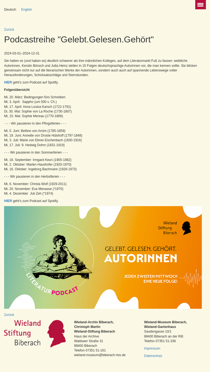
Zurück (9, 29)
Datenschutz (153, 356)
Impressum (152, 348)
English (26, 9)
